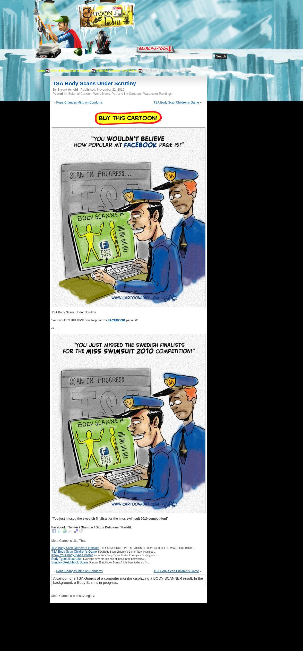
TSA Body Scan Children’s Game (176, 102)
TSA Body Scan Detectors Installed (75, 548)
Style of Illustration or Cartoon (70, 70)
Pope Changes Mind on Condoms (79, 102)
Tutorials (96, 56)
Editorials (74, 56)
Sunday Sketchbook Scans (69, 562)
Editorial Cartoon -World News (117, 70)
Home (39, 56)
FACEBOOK (116, 320)
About (55, 56)
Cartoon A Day (119, 17)
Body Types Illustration (67, 559)
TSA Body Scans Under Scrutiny (94, 83)
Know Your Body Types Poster (72, 555)
